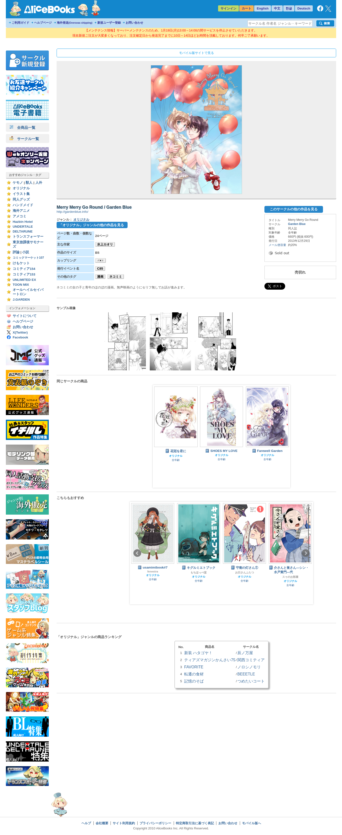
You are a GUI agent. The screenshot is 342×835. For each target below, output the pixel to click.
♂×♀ (100, 260)
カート (246, 8)
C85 (100, 268)
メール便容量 (277, 245)
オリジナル (21, 188)
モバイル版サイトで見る (196, 53)
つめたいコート (251, 681)
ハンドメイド (23, 205)
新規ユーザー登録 (109, 22)
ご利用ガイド (20, 22)
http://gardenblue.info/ (72, 212)
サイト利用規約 (124, 823)
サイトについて (25, 316)
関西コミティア (251, 660)
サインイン (228, 8)
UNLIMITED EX (24, 280)
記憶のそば (194, 681)
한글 (289, 8)
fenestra (152, 571)
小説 (25, 252)
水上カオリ (105, 244)
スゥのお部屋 (290, 576)
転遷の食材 (194, 674)
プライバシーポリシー (155, 823)
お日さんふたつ (244, 572)
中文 (277, 8)
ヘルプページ (43, 22)
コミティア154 (24, 269)
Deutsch (303, 8)
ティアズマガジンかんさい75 (209, 660)
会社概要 (102, 823)
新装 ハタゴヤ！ (198, 653)
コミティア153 (24, 274)
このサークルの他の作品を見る (294, 209)
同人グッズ (21, 199)
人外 (38, 182)
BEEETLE (246, 674)
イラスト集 (21, 194)
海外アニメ (21, 211)
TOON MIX (21, 284)
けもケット (21, 263)
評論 (16, 252)
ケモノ (18, 182)
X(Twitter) (20, 332)
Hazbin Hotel (23, 222)
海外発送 (74, 22)
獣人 (29, 182)
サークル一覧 (24, 139)
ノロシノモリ (249, 667)
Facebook (20, 337)
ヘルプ (86, 823)
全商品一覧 (22, 127)
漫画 (100, 276)
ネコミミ (115, 276)
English (263, 8)
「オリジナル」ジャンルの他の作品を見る (91, 225)
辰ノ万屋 (245, 653)
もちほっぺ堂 (199, 572)
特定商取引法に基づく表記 (195, 823)
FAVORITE (193, 667)
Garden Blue (297, 224)
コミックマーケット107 (28, 257)
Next (306, 553)
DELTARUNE (23, 231)
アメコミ (19, 216)
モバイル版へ (251, 823)
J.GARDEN (21, 299)
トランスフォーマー (28, 236)
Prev (137, 553)
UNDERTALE (23, 226)
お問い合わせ (134, 22)
